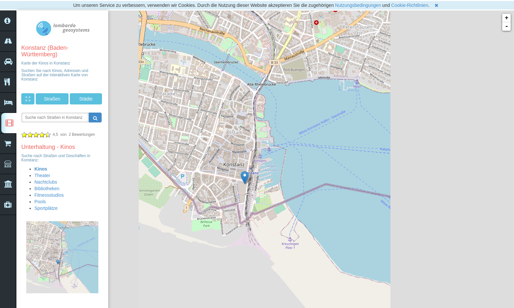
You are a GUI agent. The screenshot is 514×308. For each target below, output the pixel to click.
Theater (42, 175)
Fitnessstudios (49, 195)
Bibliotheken (46, 188)
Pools (40, 201)
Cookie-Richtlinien (409, 5)
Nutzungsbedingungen (358, 5)
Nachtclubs (45, 182)
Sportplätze (46, 208)
